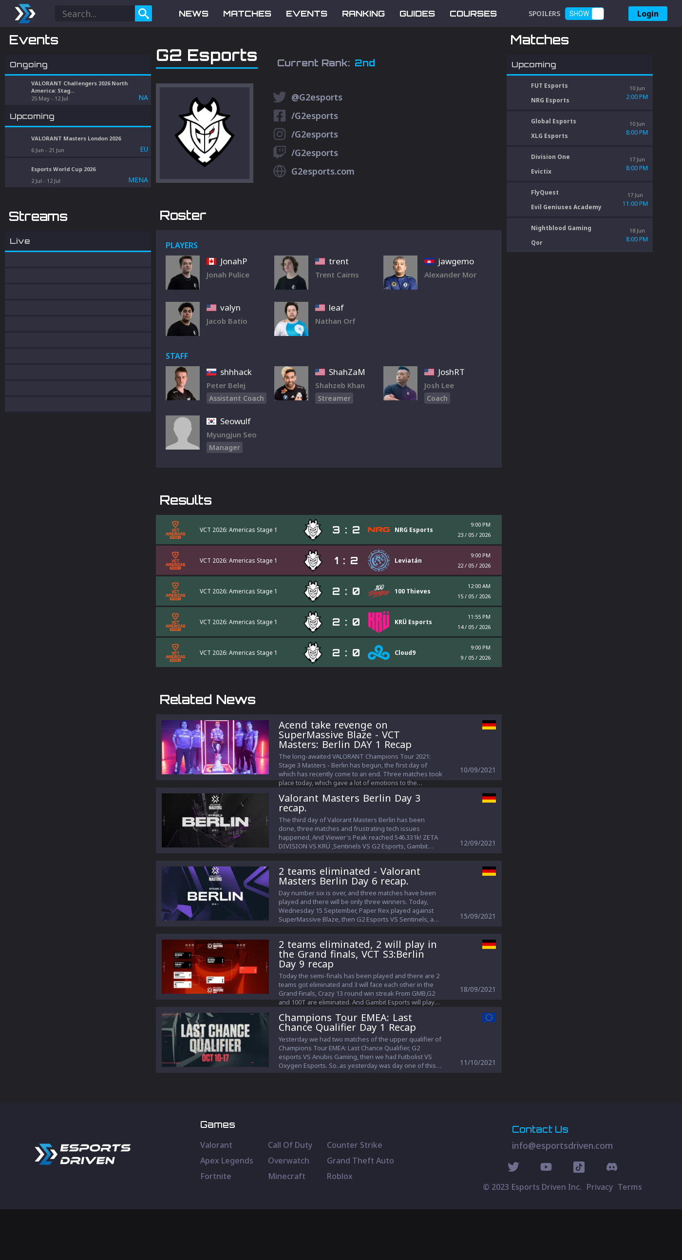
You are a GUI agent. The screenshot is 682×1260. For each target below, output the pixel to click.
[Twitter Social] (513, 1219)
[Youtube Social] (546, 1219)
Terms (630, 1237)
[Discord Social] (579, 1219)
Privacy (600, 1237)
